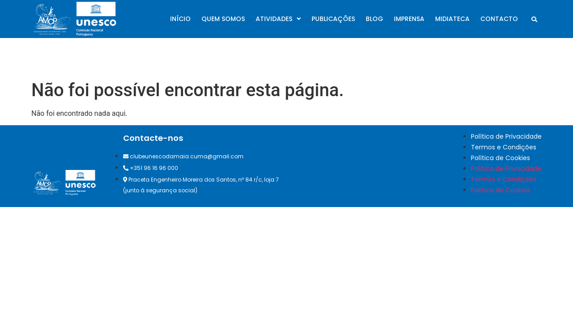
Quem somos (223, 18)
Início (180, 18)
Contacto (499, 18)
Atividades (278, 18)
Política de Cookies (500, 157)
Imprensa (409, 18)
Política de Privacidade (506, 136)
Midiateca (452, 18)
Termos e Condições (503, 147)
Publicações (333, 18)
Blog (374, 18)
